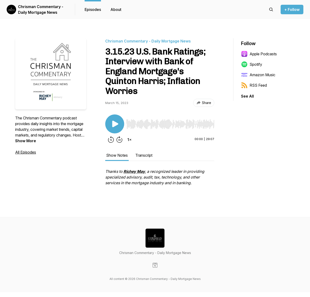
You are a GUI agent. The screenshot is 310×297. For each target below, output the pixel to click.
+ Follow (292, 9)
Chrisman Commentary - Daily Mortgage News (40, 9)
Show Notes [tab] (117, 155)
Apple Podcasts (259, 54)
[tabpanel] (159, 179)
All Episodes (25, 152)
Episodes (93, 9)
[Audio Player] (170, 122)
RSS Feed (254, 85)
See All (247, 96)
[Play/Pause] (114, 123)
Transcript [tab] (143, 155)
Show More (25, 140)
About (115, 9)
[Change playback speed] (129, 139)
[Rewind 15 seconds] (111, 139)
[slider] (170, 124)
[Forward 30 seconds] (119, 139)
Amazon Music (258, 74)
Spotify (251, 64)
